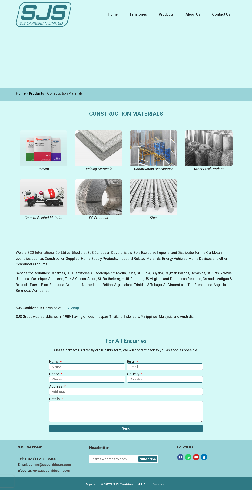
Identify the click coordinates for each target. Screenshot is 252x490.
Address (56, 386)
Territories (138, 14)
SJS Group (70, 308)
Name (54, 361)
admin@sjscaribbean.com (50, 464)
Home (113, 14)
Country (133, 374)
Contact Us (221, 14)
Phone (54, 374)
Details (55, 399)
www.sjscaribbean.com (51, 470)
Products (166, 14)
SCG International (41, 253)
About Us (193, 14)
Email (131, 361)
